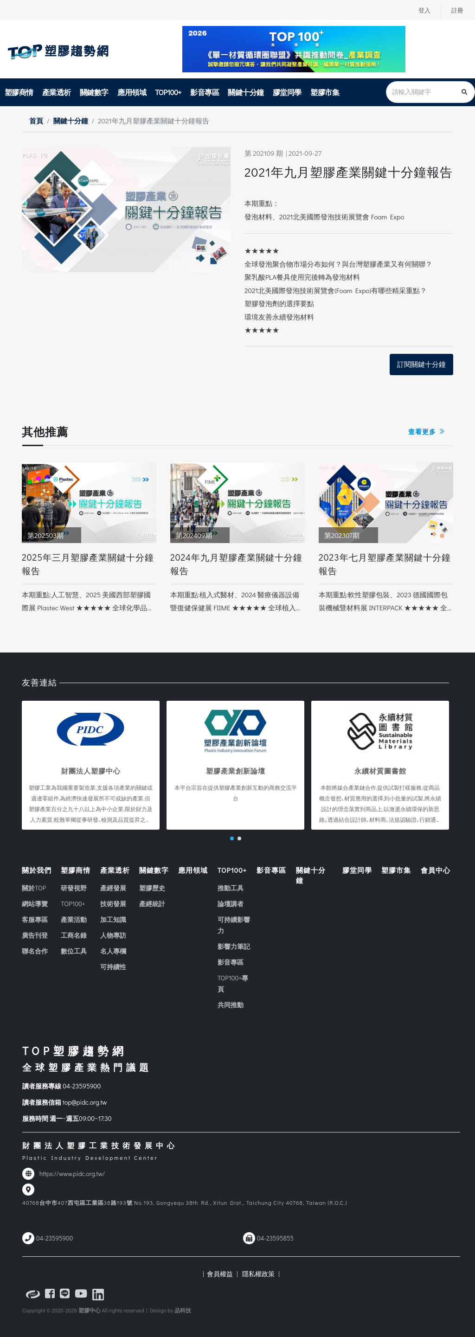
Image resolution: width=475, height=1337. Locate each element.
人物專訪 (113, 935)
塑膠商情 (19, 92)
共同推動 (231, 1005)
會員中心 (435, 870)
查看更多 (427, 431)
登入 (423, 10)
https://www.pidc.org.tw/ (72, 1174)
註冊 (456, 10)
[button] (232, 838)
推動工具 (231, 888)
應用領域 (131, 92)
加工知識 (113, 919)
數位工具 (74, 951)
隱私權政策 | (259, 1274)
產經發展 (113, 888)
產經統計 (152, 904)
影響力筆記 (234, 946)
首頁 (36, 120)
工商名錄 (74, 935)
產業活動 (74, 919)
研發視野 (74, 888)
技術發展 (113, 904)
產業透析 (56, 92)
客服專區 (35, 919)
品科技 (182, 1310)
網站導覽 (35, 904)
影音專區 (204, 92)
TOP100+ (168, 92)
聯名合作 (35, 951)
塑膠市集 (324, 92)
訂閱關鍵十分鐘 (421, 364)
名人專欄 (113, 951)
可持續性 (113, 967)
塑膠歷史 (152, 888)
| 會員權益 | (220, 1274)
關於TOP (34, 888)
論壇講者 (231, 904)
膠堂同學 (287, 92)
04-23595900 (82, 1086)
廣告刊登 (35, 935)
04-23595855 (275, 1238)
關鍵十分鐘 (246, 92)
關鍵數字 (94, 92)
